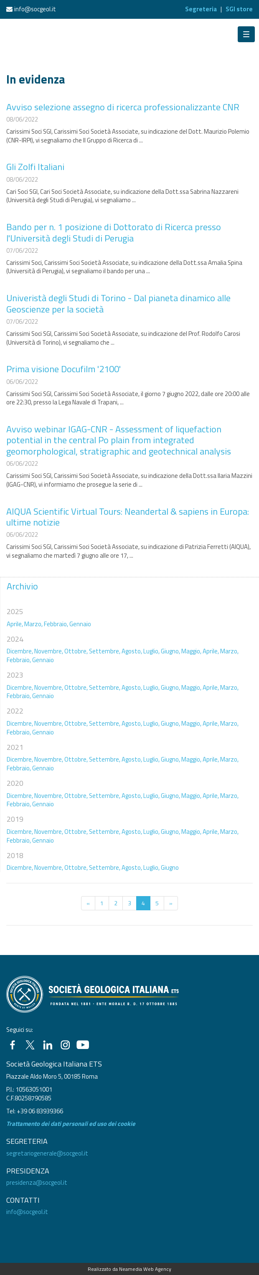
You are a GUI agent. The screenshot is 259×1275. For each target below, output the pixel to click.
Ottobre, (76, 651)
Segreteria (201, 9)
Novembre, (48, 651)
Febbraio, (56, 624)
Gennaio (80, 624)
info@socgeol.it (35, 9)
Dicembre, (20, 651)
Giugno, (170, 651)
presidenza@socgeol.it (36, 1182)
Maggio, (191, 651)
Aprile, (15, 624)
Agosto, (132, 651)
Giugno (170, 867)
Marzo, (33, 624)
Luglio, (151, 651)
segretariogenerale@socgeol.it (47, 1153)
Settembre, (104, 651)
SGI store (239, 9)
